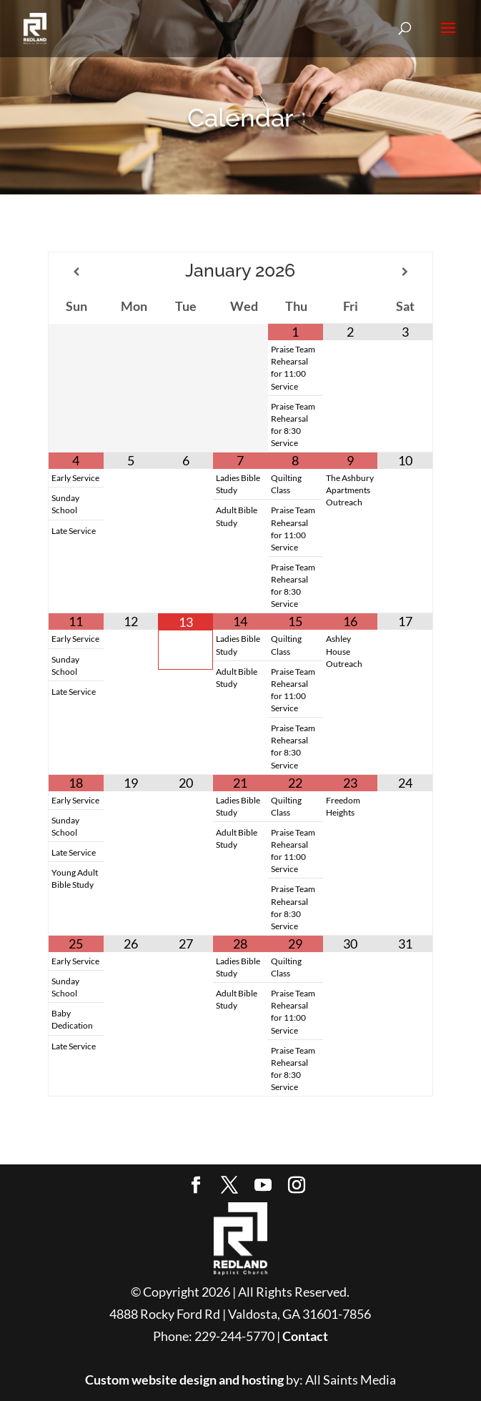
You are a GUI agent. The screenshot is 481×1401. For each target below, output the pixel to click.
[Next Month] (404, 271)
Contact (305, 1336)
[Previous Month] (76, 271)
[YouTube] (263, 1186)
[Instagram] (296, 1186)
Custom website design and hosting (184, 1379)
